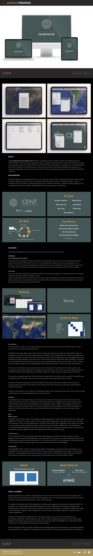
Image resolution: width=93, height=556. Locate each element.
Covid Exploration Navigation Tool (22, 161)
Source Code (77, 73)
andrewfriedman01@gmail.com (12, 553)
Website (87, 73)
